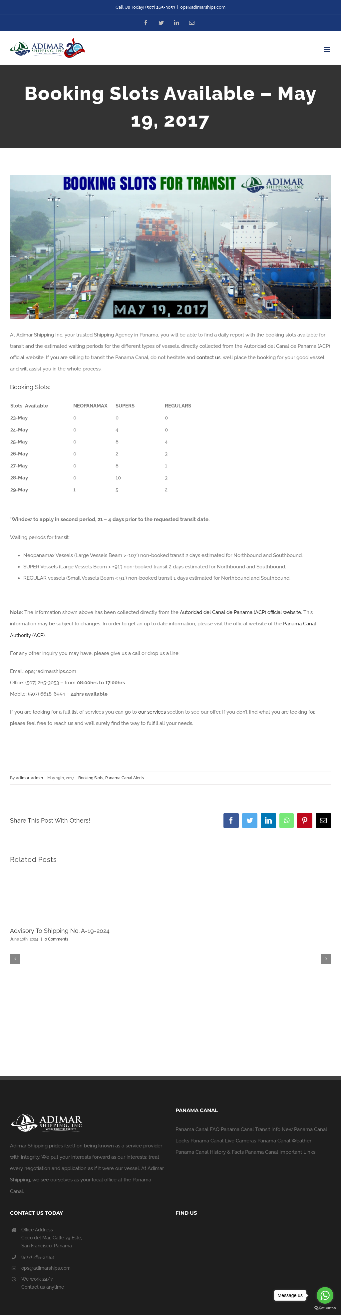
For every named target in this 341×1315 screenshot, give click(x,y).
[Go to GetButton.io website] (325, 1308)
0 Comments (56, 939)
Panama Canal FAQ (197, 1129)
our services (152, 712)
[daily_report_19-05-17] (170, 247)
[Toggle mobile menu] (327, 49)
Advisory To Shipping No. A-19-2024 (60, 930)
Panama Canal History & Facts (209, 1152)
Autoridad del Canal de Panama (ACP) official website (240, 612)
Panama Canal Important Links (280, 1152)
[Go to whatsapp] (325, 1295)
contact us (208, 357)
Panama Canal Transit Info (250, 1129)
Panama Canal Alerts (124, 778)
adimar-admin (29, 778)
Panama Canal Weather (284, 1141)
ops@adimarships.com (202, 7)
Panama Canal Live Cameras (223, 1141)
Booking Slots (90, 778)
